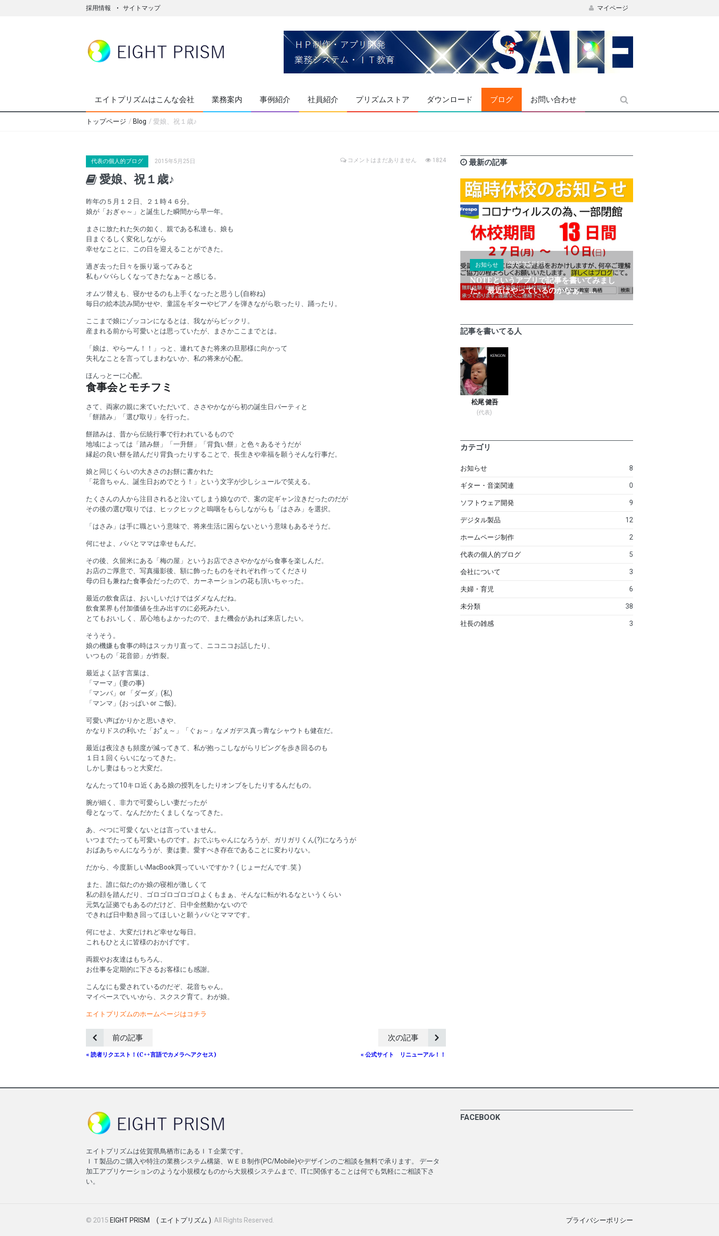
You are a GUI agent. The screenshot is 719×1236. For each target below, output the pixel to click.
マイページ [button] (608, 8)
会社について (480, 572)
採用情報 (98, 8)
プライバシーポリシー (599, 1220)
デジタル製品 (480, 520)
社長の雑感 (477, 623)
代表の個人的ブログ (117, 161)
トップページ (106, 121)
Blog (139, 121)
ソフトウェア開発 (487, 502)
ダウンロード (450, 99)
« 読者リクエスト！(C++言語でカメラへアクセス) (151, 1054)
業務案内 (227, 99)
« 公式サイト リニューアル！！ (403, 1054)
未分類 (470, 606)
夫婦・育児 (477, 589)
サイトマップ (141, 8)
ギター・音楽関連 (487, 485)
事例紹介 (275, 99)
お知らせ (486, 264)
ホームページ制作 (487, 537)
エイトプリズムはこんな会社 (144, 99)
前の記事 (114, 1038)
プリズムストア (382, 99)
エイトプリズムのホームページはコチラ (146, 1014)
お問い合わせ (553, 99)
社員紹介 (323, 99)
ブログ (501, 99)
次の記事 (417, 1038)
